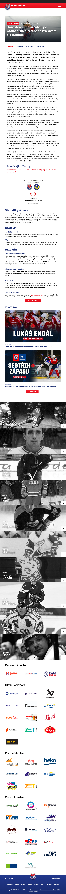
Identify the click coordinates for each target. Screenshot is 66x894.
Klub (42, 884)
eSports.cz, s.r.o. (34, 890)
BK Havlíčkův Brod (19, 6)
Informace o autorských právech (47, 890)
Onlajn (40, 46)
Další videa (32, 391)
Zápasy (23, 884)
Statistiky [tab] (30, 46)
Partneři (56, 884)
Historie (49, 884)
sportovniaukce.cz (37, 295)
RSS (58, 890)
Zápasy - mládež (13, 23)
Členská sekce (54, 878)
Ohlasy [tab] (20, 46)
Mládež (30, 884)
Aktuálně (10, 884)
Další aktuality (33, 300)
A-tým (17, 884)
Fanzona (36, 884)
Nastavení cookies (33, 891)
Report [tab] (11, 46)
